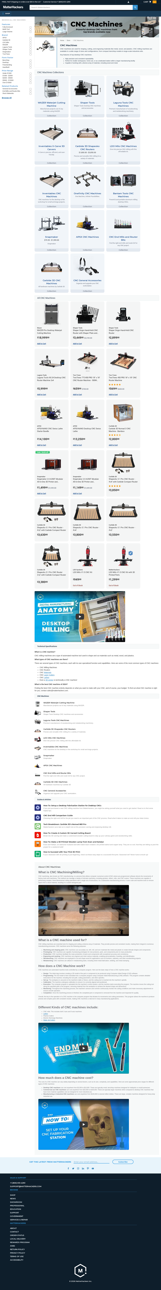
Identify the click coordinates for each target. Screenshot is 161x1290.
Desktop (6, 62)
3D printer (49, 680)
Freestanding (7, 65)
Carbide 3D (6, 40)
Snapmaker (7, 52)
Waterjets (47, 672)
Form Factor (7, 57)
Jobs (12, 1246)
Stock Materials (8, 93)
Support (14, 1213)
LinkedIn (83, 1168)
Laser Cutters (49, 675)
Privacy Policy (17, 1253)
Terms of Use (17, 1256)
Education (15, 1209)
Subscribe (123, 1162)
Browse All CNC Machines (14, 20)
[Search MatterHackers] (135, 7)
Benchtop (6, 60)
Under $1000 (7, 73)
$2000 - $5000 (8, 78)
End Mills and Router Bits (11, 91)
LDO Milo (6, 42)
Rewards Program (20, 1242)
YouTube (93, 1168)
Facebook (68, 1168)
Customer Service (50, 2)
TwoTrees (6, 54)
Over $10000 (7, 82)
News (13, 1198)
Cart (150, 2)
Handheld (6, 67)
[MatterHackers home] (13, 7)
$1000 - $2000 (8, 76)
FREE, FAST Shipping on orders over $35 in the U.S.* (21, 2)
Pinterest (88, 1168)
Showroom (16, 1202)
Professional (17, 1206)
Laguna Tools (7, 47)
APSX (5, 38)
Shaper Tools (7, 49)
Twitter (73, 1168)
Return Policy (17, 1249)
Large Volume (7, 32)
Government (16, 1216)
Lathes (46, 677)
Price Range (7, 71)
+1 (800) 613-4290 (63, 2)
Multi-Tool (6, 29)
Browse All (7, 98)
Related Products (10, 86)
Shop (12, 1195)
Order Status (17, 1235)
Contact (14, 1232)
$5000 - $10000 (8, 80)
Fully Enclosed (8, 27)
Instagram (78, 1168)
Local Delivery (18, 1239)
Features (6, 24)
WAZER (5, 45)
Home (62, 40)
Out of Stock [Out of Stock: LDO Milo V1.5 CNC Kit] (78, 585)
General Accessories (10, 89)
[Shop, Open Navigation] (6, 14)
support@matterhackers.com (25, 1186)
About (13, 1228)
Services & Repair (19, 1220)
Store (68, 40)
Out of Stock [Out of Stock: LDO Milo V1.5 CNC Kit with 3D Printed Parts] (113, 585)
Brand (5, 35)
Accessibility (16, 1260)
